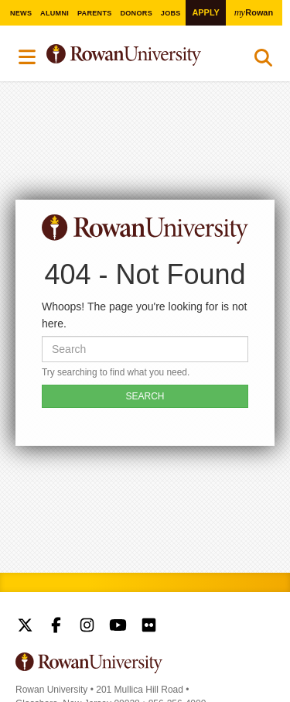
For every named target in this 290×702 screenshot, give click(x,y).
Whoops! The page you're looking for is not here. (144, 315)
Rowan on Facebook (56, 627)
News (21, 13)
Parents (94, 13)
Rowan (253, 12)
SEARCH (144, 396)
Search (263, 61)
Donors (136, 13)
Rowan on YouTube (118, 627)
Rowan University (137, 55)
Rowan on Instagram (87, 627)
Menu (27, 57)
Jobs (171, 13)
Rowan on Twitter (25, 627)
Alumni (54, 13)
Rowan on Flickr (149, 627)
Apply (205, 12)
